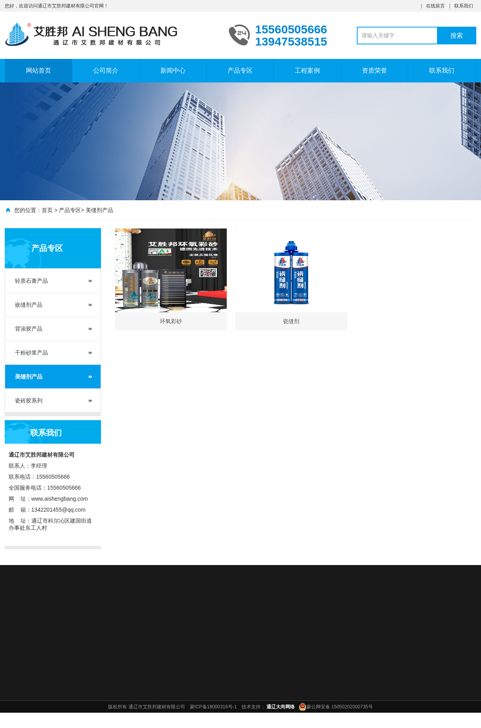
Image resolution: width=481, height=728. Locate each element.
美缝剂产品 (99, 210)
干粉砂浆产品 (31, 352)
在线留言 (435, 6)
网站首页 (38, 70)
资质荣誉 (374, 70)
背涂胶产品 (28, 329)
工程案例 (307, 70)
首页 (47, 210)
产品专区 (240, 70)
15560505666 (53, 477)
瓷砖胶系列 (28, 400)
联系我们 (463, 6)
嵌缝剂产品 (28, 305)
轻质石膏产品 (31, 281)
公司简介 (105, 70)
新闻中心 (172, 70)
